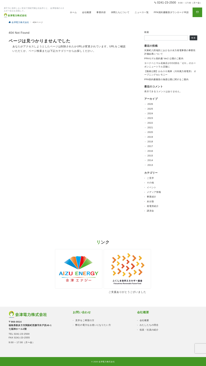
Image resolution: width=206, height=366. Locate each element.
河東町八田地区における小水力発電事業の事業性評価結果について (170, 52)
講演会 (150, 210)
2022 (150, 123)
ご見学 (150, 178)
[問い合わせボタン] (197, 12)
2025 (150, 109)
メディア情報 (154, 192)
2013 (150, 165)
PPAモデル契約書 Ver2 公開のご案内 (163, 58)
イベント (151, 187)
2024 (150, 113)
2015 (150, 155)
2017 (150, 146)
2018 (150, 141)
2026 (150, 104)
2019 (150, 137)
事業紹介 (151, 196)
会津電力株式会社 (107, 362)
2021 (150, 127)
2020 (150, 132)
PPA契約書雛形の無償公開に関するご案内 (166, 79)
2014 (150, 160)
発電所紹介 (153, 206)
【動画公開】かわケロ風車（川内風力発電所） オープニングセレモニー (170, 73)
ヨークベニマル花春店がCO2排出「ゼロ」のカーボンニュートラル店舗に (170, 65)
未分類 (150, 201)
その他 (150, 182)
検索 (146, 32)
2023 (150, 118)
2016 (150, 151)
